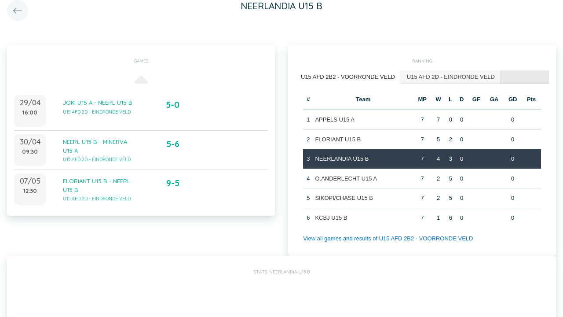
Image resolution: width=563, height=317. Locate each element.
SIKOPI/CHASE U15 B (344, 198)
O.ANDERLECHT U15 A (346, 178)
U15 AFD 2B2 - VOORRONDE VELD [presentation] (348, 77)
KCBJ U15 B (331, 217)
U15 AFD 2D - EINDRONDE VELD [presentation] (451, 77)
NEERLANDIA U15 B (342, 158)
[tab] (348, 77)
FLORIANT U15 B (338, 139)
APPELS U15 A (335, 119)
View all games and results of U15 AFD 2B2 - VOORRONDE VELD (388, 238)
